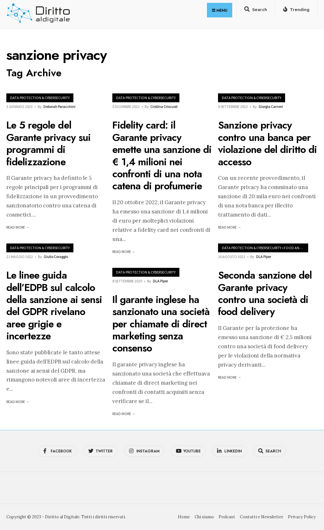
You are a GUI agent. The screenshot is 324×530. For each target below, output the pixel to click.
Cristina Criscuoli (164, 106)
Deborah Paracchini (59, 106)
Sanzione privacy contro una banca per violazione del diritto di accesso (267, 143)
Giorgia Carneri (271, 106)
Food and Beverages (302, 247)
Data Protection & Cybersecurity (40, 97)
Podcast (227, 517)
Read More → (17, 227)
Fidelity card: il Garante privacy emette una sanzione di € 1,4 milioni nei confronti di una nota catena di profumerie (162, 155)
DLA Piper (263, 256)
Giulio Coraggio (56, 256)
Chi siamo (204, 517)
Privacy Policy (302, 517)
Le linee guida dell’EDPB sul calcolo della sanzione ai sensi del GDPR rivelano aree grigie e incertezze (54, 305)
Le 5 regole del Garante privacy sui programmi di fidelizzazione (48, 143)
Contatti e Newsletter (261, 517)
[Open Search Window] (255, 11)
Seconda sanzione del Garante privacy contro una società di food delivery (265, 293)
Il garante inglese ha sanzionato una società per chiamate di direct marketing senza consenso (161, 324)
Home (184, 517)
